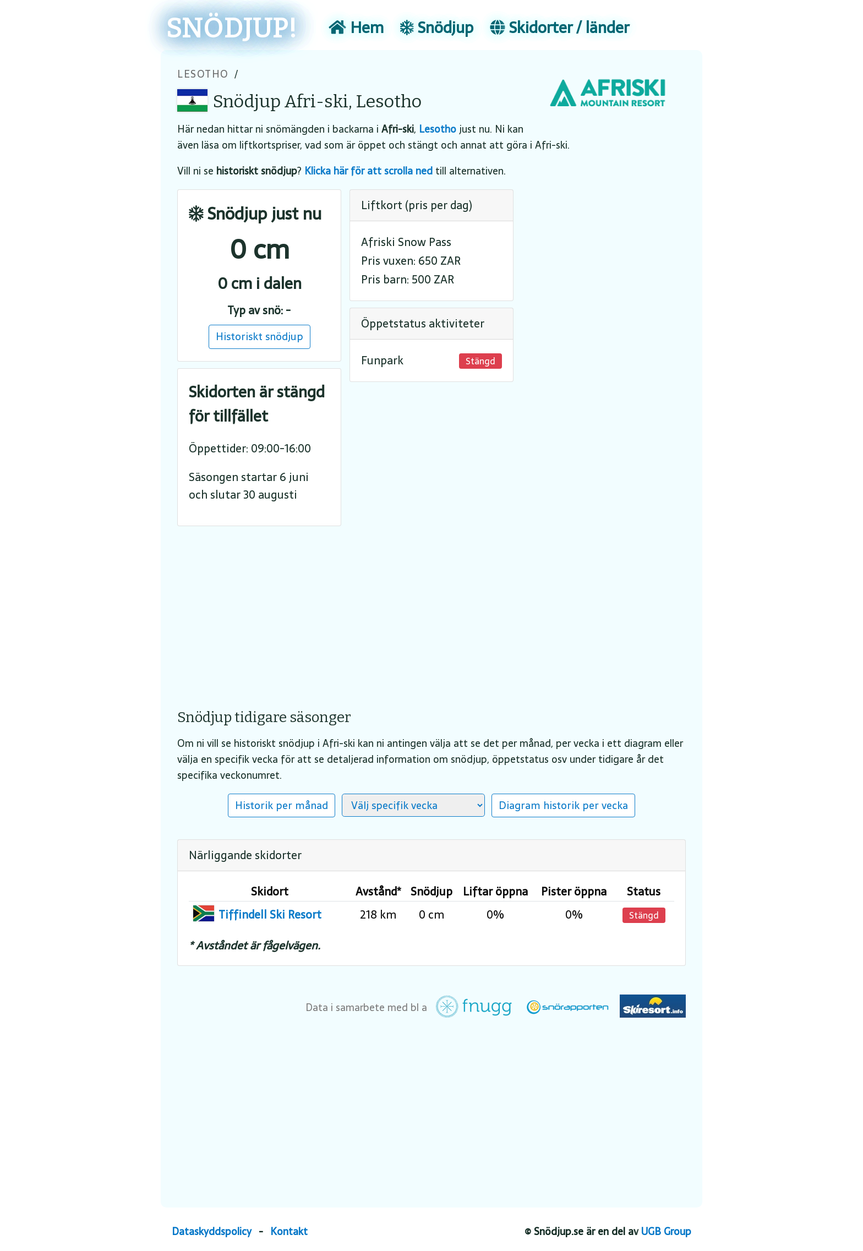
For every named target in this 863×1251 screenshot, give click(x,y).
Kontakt (289, 1231)
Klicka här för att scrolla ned (368, 171)
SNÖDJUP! (232, 29)
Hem (356, 27)
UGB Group (666, 1231)
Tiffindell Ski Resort (270, 915)
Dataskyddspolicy (212, 1231)
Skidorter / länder (559, 27)
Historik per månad (281, 805)
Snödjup (436, 27)
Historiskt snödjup (259, 336)
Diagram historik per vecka (563, 805)
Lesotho (203, 74)
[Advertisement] (431, 610)
